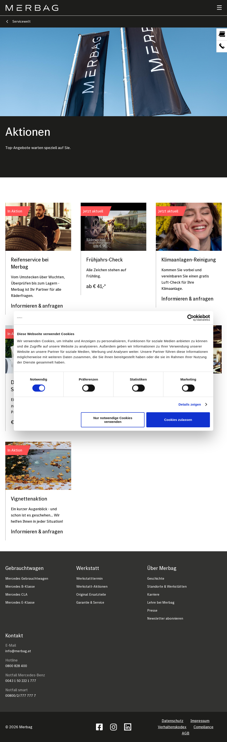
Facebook (99, 726)
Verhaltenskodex (172, 726)
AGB (185, 733)
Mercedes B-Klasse (20, 586)
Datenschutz (172, 720)
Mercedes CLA (16, 594)
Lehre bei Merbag (160, 602)
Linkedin (127, 726)
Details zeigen (189, 404)
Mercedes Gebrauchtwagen (26, 578)
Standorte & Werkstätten (167, 586)
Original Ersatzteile (91, 594)
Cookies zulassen (178, 420)
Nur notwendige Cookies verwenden (112, 420)
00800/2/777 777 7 (20, 695)
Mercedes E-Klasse (20, 602)
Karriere (153, 594)
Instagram (113, 726)
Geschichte (155, 578)
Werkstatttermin (89, 578)
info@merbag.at (18, 651)
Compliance (203, 726)
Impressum (199, 720)
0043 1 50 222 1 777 (20, 680)
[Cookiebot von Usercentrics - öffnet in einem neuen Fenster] (190, 317)
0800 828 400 (16, 665)
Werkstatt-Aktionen (92, 586)
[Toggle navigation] (216, 8)
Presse (152, 610)
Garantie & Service (90, 602)
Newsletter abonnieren (165, 618)
